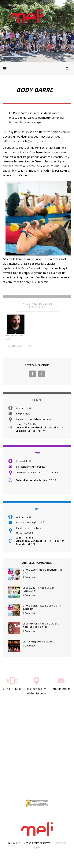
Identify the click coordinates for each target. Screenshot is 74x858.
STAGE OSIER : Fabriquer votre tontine (42, 607)
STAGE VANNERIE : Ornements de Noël (43, 571)
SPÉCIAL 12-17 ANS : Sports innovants (39, 589)
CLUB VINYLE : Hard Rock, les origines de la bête (41, 625)
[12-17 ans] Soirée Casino (38, 641)
